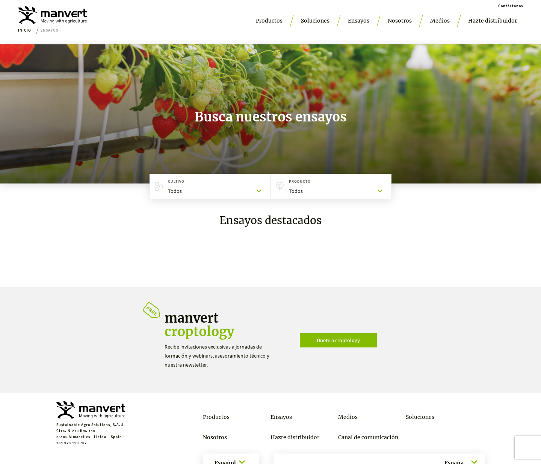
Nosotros (400, 20)
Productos (269, 20)
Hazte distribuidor (492, 20)
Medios (440, 20)
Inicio (24, 30)
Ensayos (358, 20)
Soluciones (315, 20)
